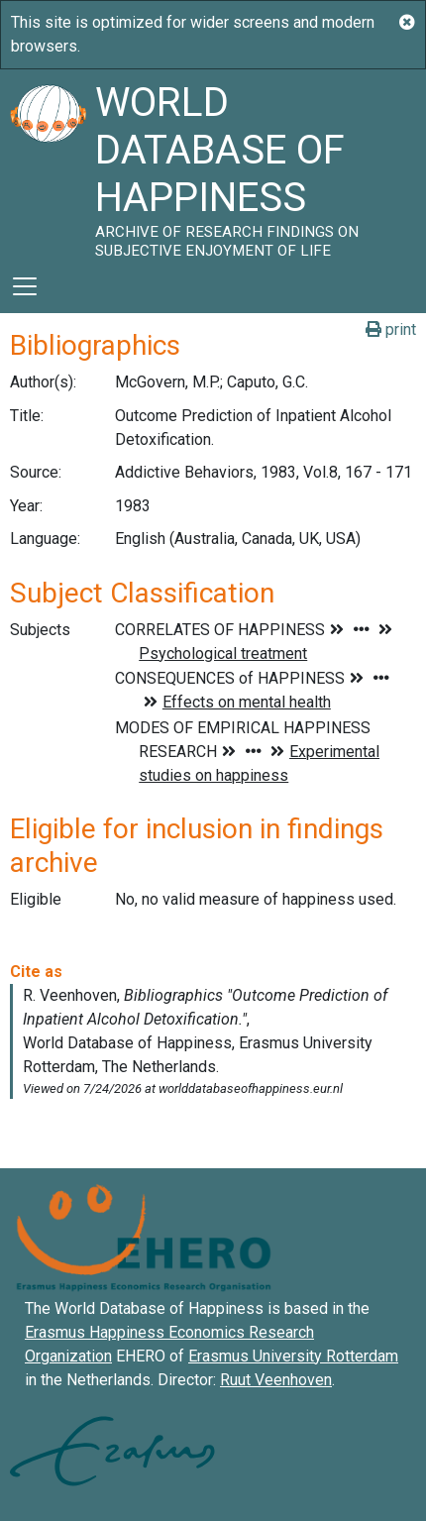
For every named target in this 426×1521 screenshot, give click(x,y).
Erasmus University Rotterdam (293, 1356)
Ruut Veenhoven (276, 1379)
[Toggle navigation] (25, 286)
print (391, 329)
